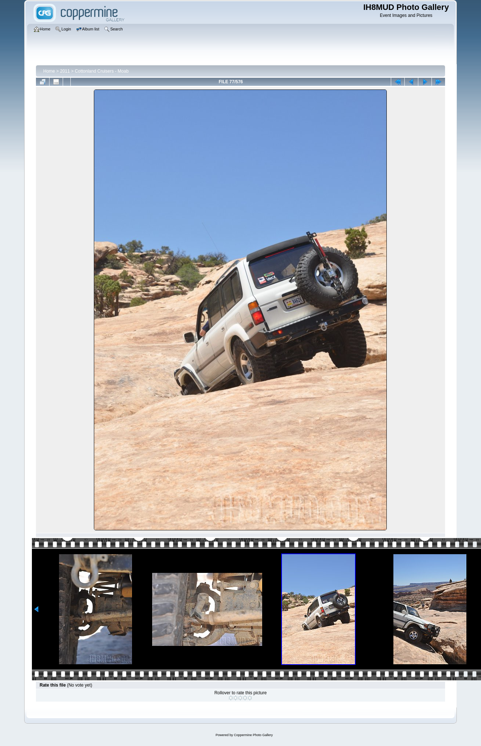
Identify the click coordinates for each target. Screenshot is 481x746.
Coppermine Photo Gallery (253, 735)
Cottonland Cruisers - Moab (102, 71)
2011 (65, 71)
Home (49, 71)
